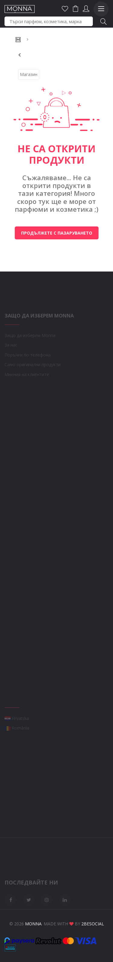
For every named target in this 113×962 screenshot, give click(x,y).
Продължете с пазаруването (56, 233)
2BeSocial (92, 924)
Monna (33, 924)
